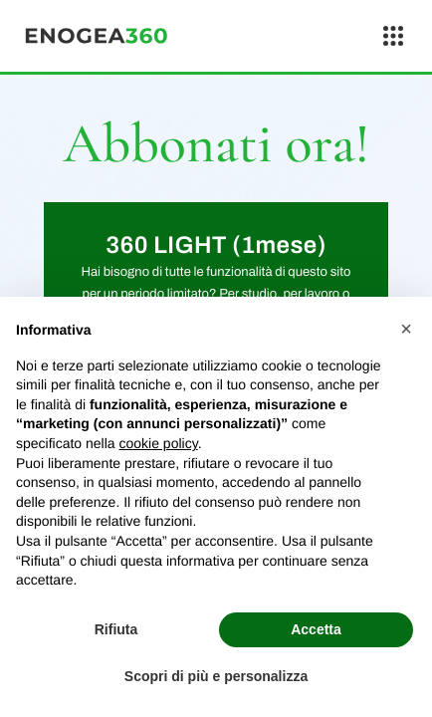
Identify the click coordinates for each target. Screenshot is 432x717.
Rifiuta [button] (116, 629)
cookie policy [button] (158, 443)
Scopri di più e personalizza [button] (216, 676)
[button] (406, 329)
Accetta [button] (316, 629)
